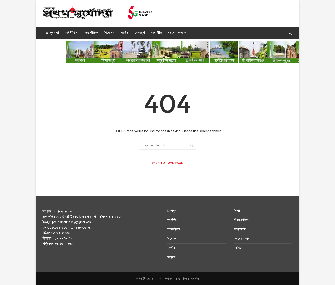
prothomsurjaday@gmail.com (72, 222)
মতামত (171, 257)
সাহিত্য (238, 248)
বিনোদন (109, 33)
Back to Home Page (167, 162)
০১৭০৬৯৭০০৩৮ (62, 238)
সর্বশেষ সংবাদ (242, 239)
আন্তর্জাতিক (91, 33)
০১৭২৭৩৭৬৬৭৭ (80, 228)
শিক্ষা (237, 211)
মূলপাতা (52, 33)
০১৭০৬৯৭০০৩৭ (59, 228)
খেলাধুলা (140, 33)
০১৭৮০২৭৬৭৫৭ (64, 244)
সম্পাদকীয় (240, 229)
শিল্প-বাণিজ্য (241, 220)
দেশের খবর (175, 33)
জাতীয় (125, 33)
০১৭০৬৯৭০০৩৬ (60, 233)
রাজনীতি (156, 33)
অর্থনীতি (70, 33)
